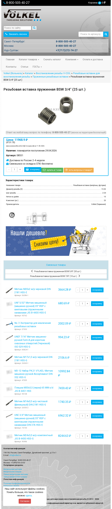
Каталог (29, 73)
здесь (29, 495)
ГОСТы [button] (37, 66)
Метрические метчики (13, 469)
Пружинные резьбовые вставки (50, 76)
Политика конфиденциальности (17, 483)
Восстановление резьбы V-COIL (53, 73)
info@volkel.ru (15, 455)
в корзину (33, 169)
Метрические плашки (12, 472)
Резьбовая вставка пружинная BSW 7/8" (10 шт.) (55, 276)
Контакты (11, 66)
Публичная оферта (11, 486)
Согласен (24, 501)
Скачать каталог (52, 59)
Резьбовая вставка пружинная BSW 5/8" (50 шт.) (56, 271)
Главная (10, 59)
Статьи (24, 66)
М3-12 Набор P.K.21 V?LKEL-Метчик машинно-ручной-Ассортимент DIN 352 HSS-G (33, 374)
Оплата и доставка (93, 59)
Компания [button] (71, 59)
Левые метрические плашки (15, 477)
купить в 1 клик (52, 170)
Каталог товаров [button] (29, 59)
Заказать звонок (16, 34)
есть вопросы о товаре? (78, 170)
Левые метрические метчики (16, 474)
